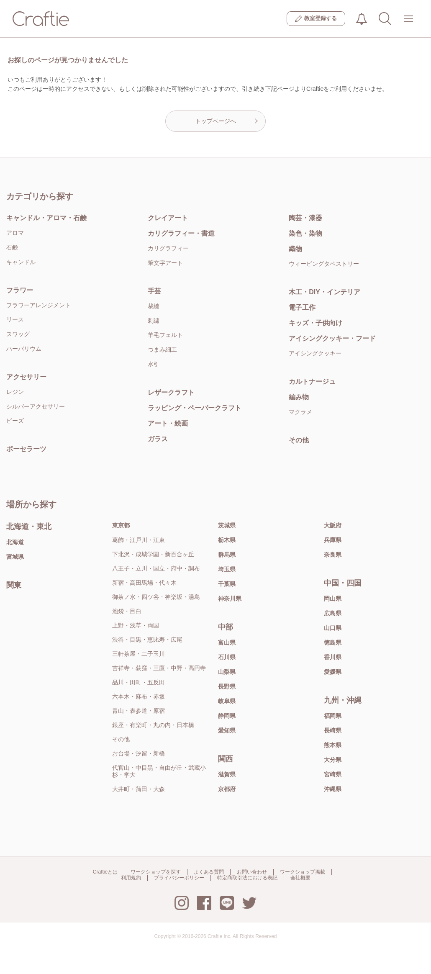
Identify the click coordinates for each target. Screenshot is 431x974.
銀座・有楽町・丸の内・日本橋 (153, 725)
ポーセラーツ (26, 448)
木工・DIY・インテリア (324, 292)
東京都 (121, 525)
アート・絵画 (168, 423)
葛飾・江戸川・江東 (138, 540)
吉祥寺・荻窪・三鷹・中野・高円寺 (159, 668)
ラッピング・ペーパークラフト (194, 407)
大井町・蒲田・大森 (138, 789)
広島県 (332, 613)
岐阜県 (227, 701)
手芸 (154, 291)
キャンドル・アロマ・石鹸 (46, 217)
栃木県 (227, 540)
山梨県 (227, 671)
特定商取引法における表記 (247, 878)
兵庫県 (332, 540)
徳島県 (332, 642)
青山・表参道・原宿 (138, 710)
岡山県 (332, 598)
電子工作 (302, 307)
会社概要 (300, 878)
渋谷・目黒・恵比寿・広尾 (147, 639)
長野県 (227, 686)
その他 (299, 440)
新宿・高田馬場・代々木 (144, 582)
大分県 (332, 759)
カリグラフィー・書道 (181, 233)
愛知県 (227, 730)
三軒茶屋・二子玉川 (138, 653)
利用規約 (131, 878)
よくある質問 (209, 872)
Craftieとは (105, 872)
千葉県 (227, 584)
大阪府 (332, 525)
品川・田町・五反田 (138, 682)
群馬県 (227, 554)
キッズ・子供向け (315, 322)
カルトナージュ (312, 381)
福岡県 (332, 715)
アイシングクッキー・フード (332, 338)
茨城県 (227, 525)
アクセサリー (26, 376)
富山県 (227, 642)
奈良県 (332, 554)
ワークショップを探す (156, 872)
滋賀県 (227, 774)
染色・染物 (305, 233)
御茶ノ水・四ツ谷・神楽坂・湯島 (156, 597)
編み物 (299, 397)
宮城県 (15, 556)
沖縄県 (332, 789)
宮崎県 (332, 774)
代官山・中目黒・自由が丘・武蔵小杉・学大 (159, 771)
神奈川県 (229, 598)
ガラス (158, 438)
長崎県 (332, 730)
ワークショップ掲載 (302, 872)
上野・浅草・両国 (135, 625)
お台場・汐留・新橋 (138, 753)
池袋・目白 (126, 611)
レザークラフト (171, 392)
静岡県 (227, 715)
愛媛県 (332, 671)
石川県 (227, 657)
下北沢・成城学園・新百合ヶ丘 (153, 554)
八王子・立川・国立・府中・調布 (156, 568)
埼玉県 (227, 569)
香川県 (332, 657)
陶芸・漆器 (305, 217)
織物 (295, 248)
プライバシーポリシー (179, 878)
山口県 (332, 627)
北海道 (15, 542)
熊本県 (332, 745)
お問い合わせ (252, 872)
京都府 (227, 789)
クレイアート (168, 217)
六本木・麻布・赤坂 (138, 696)
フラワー (19, 290)
